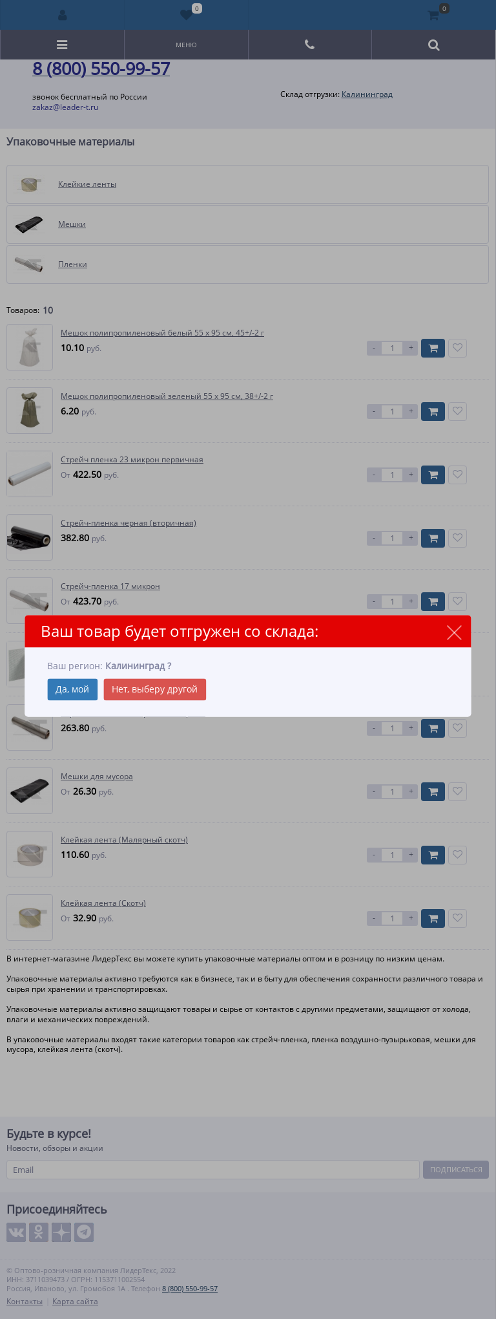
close (454, 632)
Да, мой (72, 689)
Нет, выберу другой (155, 689)
